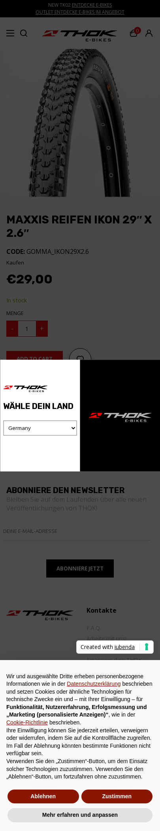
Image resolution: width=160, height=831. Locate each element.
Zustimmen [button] (117, 796)
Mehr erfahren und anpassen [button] (80, 815)
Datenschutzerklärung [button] (93, 684)
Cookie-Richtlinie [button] (27, 722)
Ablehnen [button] (43, 796)
